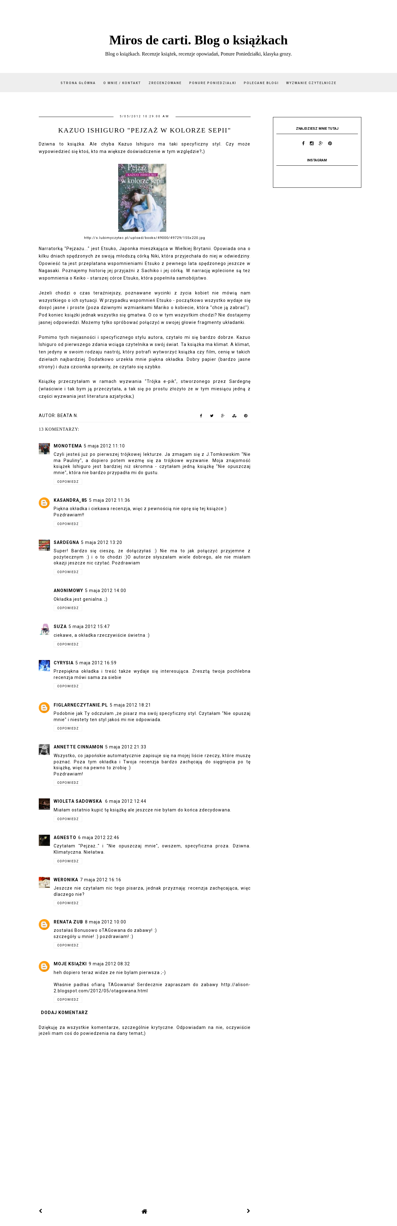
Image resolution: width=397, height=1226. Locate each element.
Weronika (66, 879)
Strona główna (78, 83)
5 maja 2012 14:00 (105, 590)
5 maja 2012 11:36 (109, 500)
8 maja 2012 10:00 (105, 921)
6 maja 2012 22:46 (98, 837)
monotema (68, 445)
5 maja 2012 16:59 (96, 662)
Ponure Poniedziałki (212, 83)
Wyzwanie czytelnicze (311, 83)
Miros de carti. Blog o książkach (198, 40)
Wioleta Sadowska (78, 801)
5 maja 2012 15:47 (89, 626)
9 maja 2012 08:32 (109, 963)
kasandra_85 (70, 500)
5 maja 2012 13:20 (101, 542)
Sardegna (66, 542)
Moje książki (70, 963)
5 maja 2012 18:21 (130, 705)
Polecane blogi (261, 83)
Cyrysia (64, 662)
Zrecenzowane (165, 83)
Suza (60, 626)
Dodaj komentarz (64, 1012)
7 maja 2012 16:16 (100, 879)
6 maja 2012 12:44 (125, 801)
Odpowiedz (68, 481)
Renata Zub (68, 921)
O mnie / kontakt (122, 83)
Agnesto (65, 837)
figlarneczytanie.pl (81, 705)
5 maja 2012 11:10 (104, 445)
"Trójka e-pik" (161, 381)
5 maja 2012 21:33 (125, 746)
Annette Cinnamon (78, 746)
